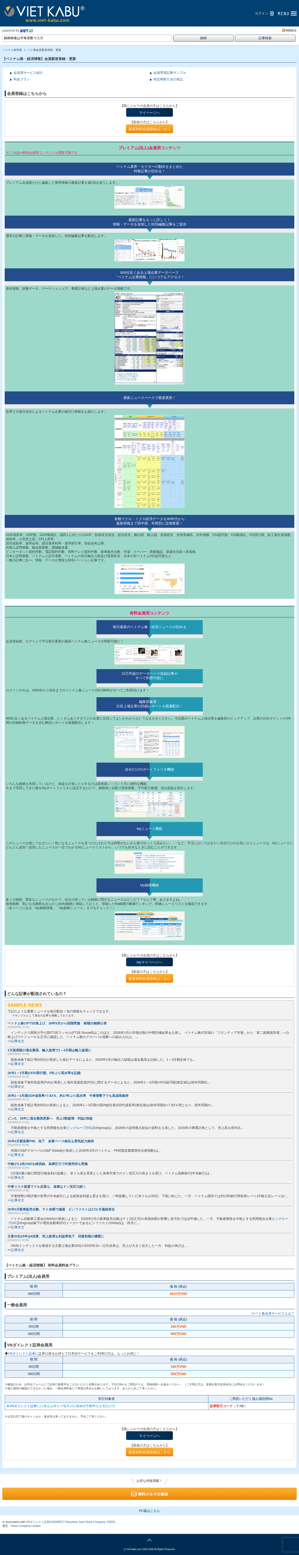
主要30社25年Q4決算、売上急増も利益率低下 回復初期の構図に (55, 1236)
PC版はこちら (149, 1511)
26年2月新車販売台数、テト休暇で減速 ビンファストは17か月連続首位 (61, 1209)
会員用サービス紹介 (28, 73)
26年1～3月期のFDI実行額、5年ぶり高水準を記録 (44, 1073)
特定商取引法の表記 (168, 79)
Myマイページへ (149, 962)
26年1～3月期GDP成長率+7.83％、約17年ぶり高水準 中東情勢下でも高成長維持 (67, 1096)
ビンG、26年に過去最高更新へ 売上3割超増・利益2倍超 (50, 1118)
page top (149, 1539)
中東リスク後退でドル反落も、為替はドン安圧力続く (46, 1186)
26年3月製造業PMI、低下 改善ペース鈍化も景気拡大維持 (50, 1141)
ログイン (261, 13)
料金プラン (22, 79)
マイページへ (149, 113)
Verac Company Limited (25, 1526)
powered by (17, 30)
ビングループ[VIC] (79, 1128)
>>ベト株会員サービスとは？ (272, 1313)
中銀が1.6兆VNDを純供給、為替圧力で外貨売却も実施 (47, 1164)
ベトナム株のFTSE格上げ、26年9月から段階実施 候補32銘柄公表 (57, 1023)
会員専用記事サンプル (169, 73)
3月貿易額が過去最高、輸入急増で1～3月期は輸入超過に (49, 1050)
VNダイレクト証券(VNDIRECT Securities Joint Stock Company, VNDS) (70, 1522)
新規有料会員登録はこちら (149, 129)
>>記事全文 (15, 1041)
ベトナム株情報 (12, 50)
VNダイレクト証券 (21, 1353)
